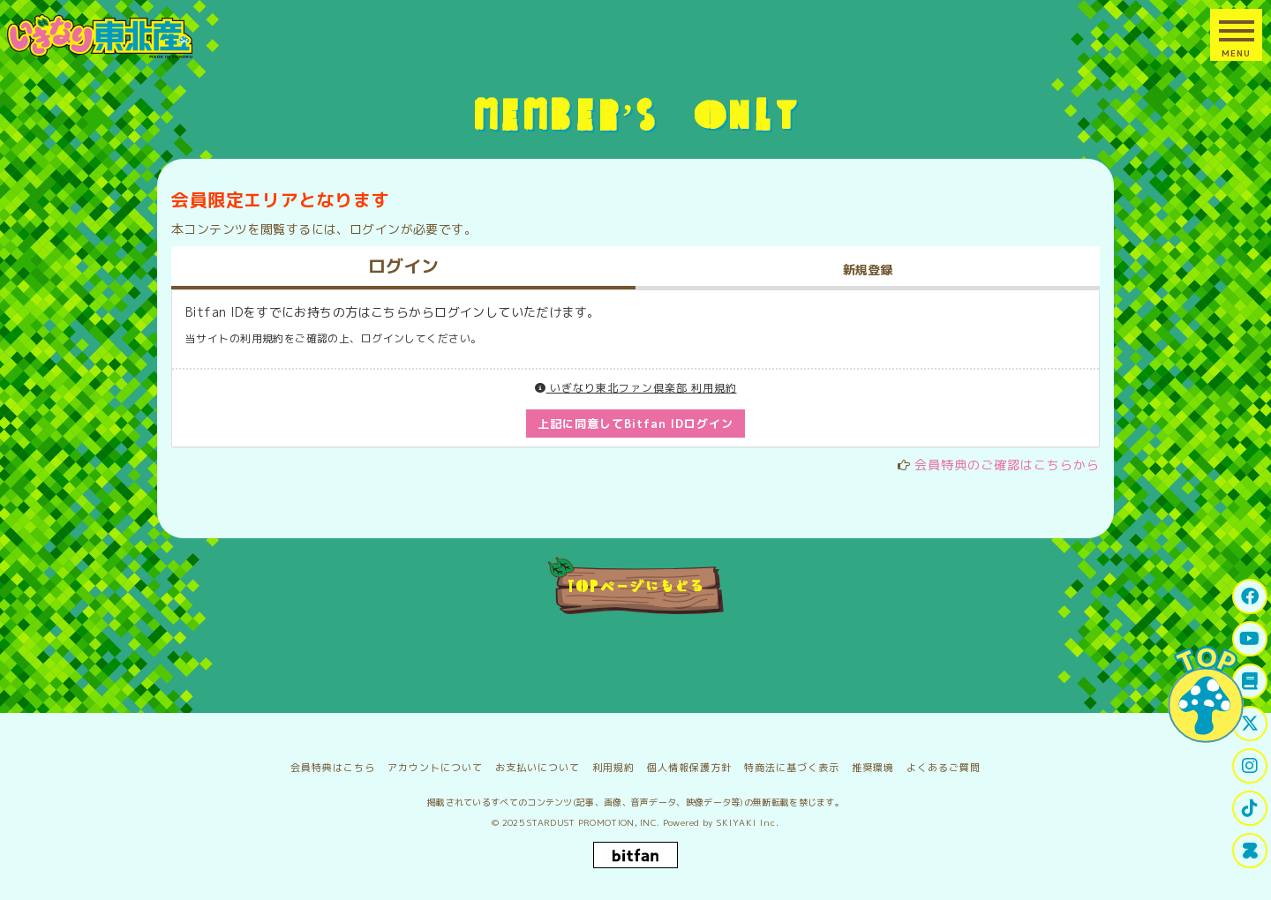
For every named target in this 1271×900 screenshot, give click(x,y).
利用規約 (613, 768)
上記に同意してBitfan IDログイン (636, 423)
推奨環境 (873, 768)
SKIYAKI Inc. (748, 822)
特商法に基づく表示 (791, 768)
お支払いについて (537, 768)
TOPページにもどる (636, 585)
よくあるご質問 (943, 768)
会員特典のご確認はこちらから (1007, 464)
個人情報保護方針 (689, 768)
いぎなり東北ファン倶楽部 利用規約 (636, 387)
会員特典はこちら (332, 768)
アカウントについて (435, 768)
